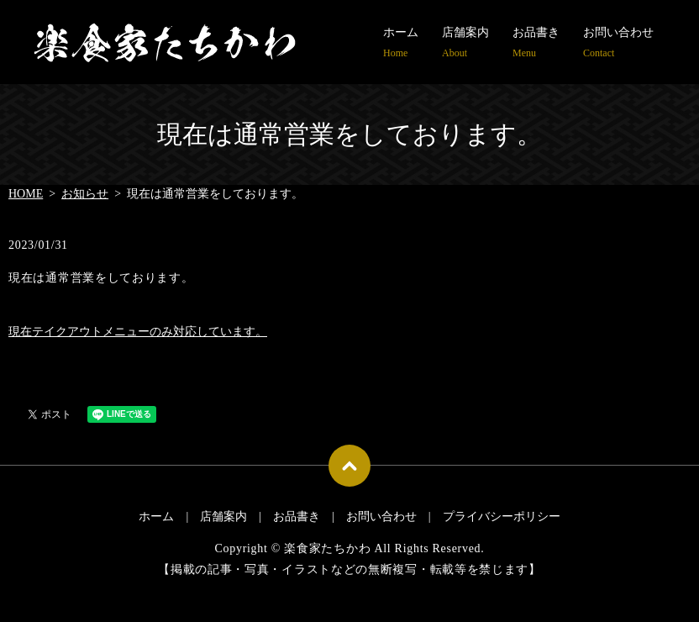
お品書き (536, 43)
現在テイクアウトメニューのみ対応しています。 (137, 331)
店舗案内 (465, 43)
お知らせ (84, 193)
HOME (25, 193)
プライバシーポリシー (501, 516)
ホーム (400, 43)
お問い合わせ (618, 43)
